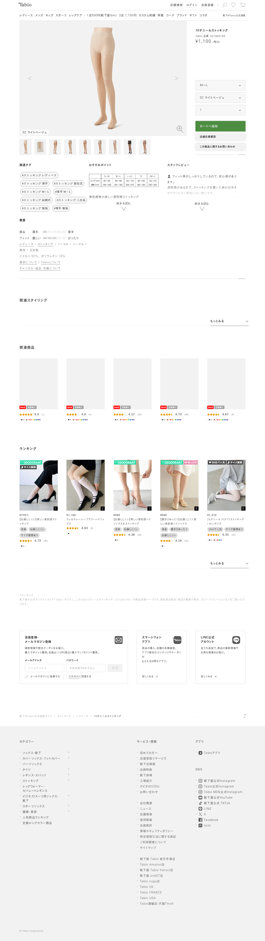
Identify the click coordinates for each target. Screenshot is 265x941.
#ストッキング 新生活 (68, 183)
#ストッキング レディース (39, 175)
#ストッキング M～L (35, 191)
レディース (83, 716)
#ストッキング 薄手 (35, 183)
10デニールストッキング (107, 716)
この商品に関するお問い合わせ (217, 147)
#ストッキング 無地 (35, 208)
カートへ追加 (209, 126)
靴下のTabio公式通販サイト (35, 716)
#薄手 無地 (61, 208)
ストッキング (64, 716)
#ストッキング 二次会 (71, 200)
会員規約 (74, 677)
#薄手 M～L (63, 191)
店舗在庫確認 (208, 137)
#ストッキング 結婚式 (36, 200)
